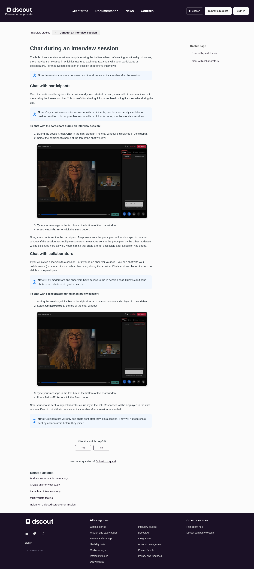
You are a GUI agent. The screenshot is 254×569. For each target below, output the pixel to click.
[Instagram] (42, 534)
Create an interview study (45, 484)
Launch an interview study (45, 491)
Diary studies (97, 561)
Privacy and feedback (150, 556)
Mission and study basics (103, 532)
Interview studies (40, 32)
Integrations (144, 538)
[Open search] (194, 11)
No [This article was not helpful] (101, 448)
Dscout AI (143, 532)
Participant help (195, 526)
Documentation (107, 11)
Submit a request (218, 11)
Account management (150, 544)
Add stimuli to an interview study (49, 478)
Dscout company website (200, 532)
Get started (80, 11)
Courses (147, 11)
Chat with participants (204, 53)
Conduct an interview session (78, 32)
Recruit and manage (101, 538)
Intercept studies (99, 556)
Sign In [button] (28, 542)
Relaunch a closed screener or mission (52, 504)
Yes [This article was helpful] (83, 448)
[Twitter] (34, 534)
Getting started (98, 526)
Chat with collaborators (205, 60)
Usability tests (97, 544)
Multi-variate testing (41, 497)
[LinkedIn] (26, 534)
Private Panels (146, 550)
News (130, 11)
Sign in (241, 11)
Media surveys (98, 550)
